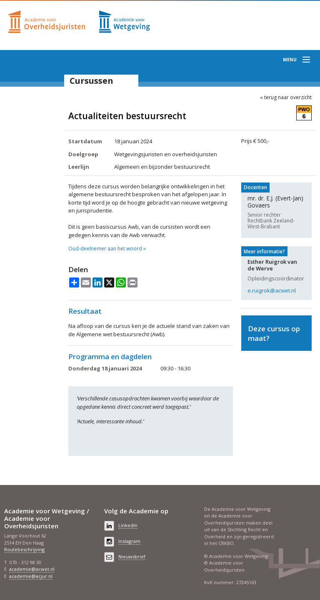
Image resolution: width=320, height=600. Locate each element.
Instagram (129, 541)
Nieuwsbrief (131, 556)
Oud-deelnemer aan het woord (105, 248)
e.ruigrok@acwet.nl (272, 290)
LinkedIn (128, 525)
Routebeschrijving (24, 549)
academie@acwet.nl (32, 569)
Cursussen (91, 80)
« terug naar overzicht (286, 97)
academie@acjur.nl (30, 576)
